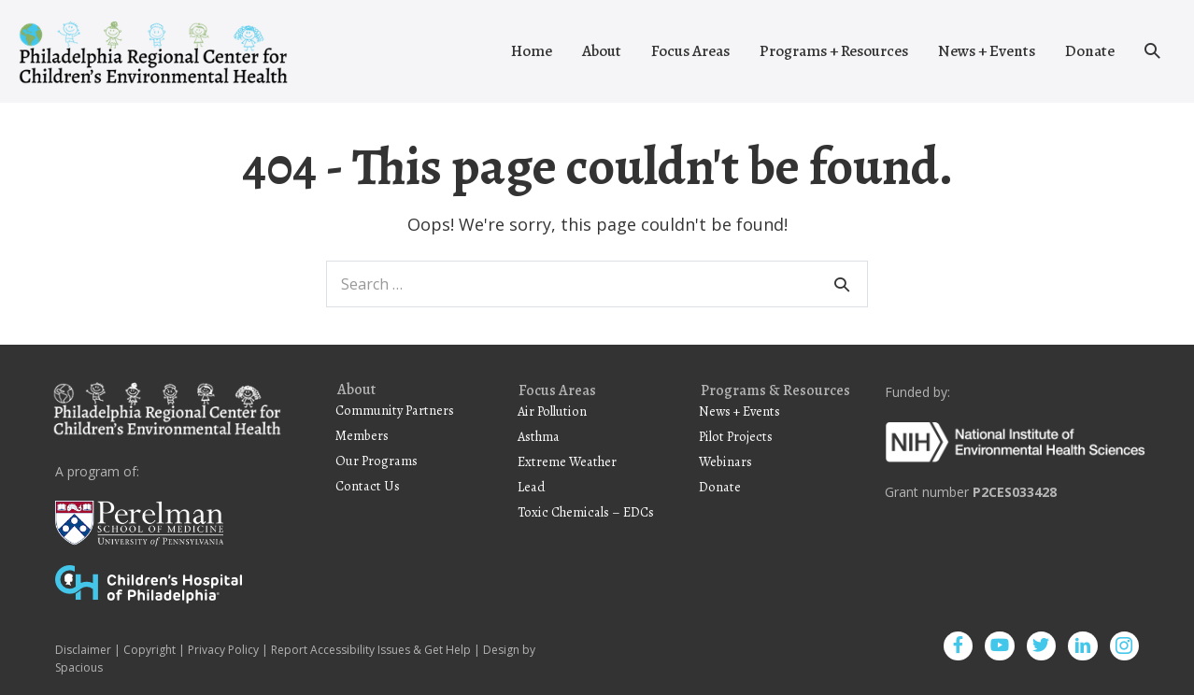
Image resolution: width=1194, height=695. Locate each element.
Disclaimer (83, 650)
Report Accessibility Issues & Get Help (371, 650)
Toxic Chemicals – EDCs (586, 512)
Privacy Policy (223, 650)
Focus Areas (690, 51)
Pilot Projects (736, 436)
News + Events (986, 51)
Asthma (539, 436)
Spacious (79, 667)
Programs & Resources (775, 391)
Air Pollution (552, 411)
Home (531, 51)
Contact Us (367, 485)
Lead (532, 486)
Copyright (149, 650)
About (601, 51)
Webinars (725, 461)
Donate (1090, 51)
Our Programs (376, 460)
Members (362, 435)
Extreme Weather (567, 461)
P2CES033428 (1015, 492)
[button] (1152, 51)
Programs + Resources (834, 51)
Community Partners (394, 410)
